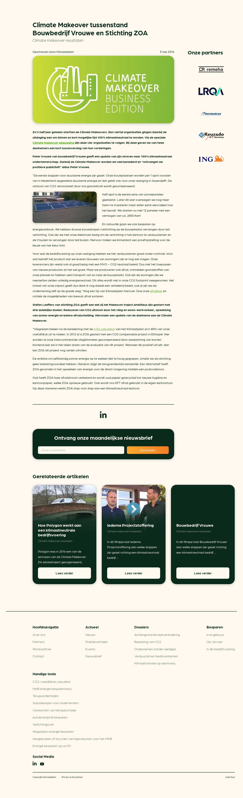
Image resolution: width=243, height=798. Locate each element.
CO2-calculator (104, 329)
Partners (39, 641)
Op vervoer (215, 641)
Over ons (39, 634)
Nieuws (90, 634)
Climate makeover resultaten (58, 40)
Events (90, 649)
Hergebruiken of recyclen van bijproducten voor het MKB (72, 738)
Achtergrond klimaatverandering (157, 634)
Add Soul (230, 777)
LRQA (211, 91)
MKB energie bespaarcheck (52, 688)
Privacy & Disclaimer (72, 777)
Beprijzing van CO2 (147, 641)
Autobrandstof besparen (50, 717)
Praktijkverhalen (96, 641)
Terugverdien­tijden (46, 695)
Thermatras (211, 113)
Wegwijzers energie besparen (53, 731)
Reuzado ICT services (211, 136)
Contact (38, 656)
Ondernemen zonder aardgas (155, 649)
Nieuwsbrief (93, 656)
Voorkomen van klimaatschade (54, 710)
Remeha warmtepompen (211, 69)
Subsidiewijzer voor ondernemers (56, 703)
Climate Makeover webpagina (53, 142)
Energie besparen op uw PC (52, 745)
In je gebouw (215, 634)
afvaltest (156, 291)
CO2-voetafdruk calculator (52, 681)
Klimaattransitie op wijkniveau (155, 663)
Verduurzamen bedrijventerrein (156, 656)
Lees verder (64, 573)
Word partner (42, 649)
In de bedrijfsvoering (221, 649)
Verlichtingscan (43, 724)
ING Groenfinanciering (211, 158)
